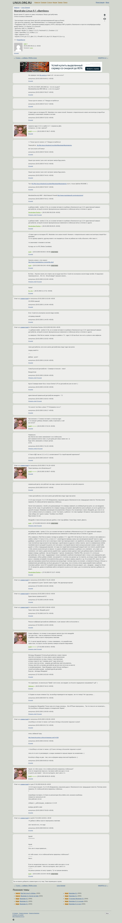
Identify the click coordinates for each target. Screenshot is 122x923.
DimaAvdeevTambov (34, 212)
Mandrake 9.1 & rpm (75, 904)
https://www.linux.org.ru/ (18, 916)
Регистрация (100, 2)
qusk (25, 44)
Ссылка (16, 53)
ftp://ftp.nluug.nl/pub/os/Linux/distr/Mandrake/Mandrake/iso (54, 145)
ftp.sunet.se (43, 75)
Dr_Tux (30, 291)
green (31, 48)
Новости (37, 2)
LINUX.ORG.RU (22, 2)
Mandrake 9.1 (24, 898)
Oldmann (31, 686)
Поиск (65, 2)
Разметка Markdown (34, 913)
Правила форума (23, 913)
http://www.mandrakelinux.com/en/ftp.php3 (41, 262)
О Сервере (15, 913)
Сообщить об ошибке (18, 915)
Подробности (21, 40)
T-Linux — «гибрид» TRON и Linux (26, 58)
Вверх (107, 913)
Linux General (25, 7)
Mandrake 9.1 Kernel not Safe (30, 896)
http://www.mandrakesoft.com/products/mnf (70, 195)
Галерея (43, 2)
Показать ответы (33, 448)
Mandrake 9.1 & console (76, 901)
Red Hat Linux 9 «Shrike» (28, 893)
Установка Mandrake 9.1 (76, 898)
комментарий (24, 298)
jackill (30, 131)
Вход (107, 2)
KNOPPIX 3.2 (102, 58)
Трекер (60, 2)
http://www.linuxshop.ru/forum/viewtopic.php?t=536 (43, 737)
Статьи (49, 2)
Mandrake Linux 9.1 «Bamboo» (31, 10)
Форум (55, 2)
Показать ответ (33, 215)
